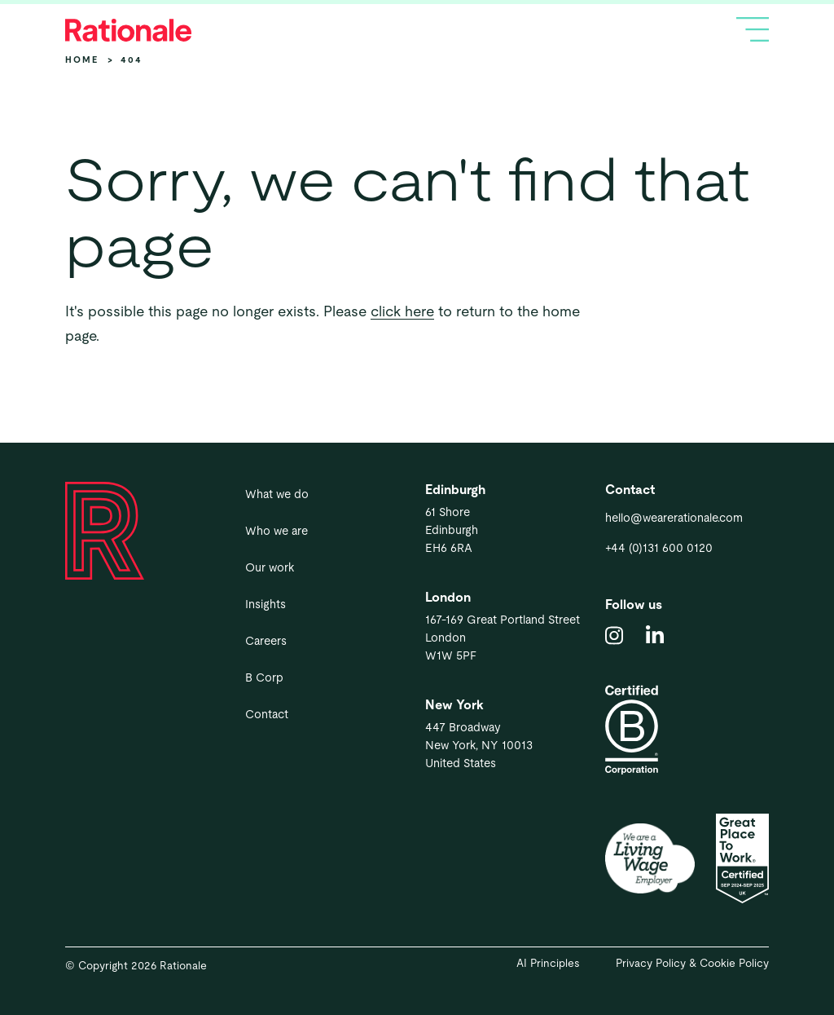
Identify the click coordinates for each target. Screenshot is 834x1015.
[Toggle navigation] (752, 29)
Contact (266, 714)
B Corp (264, 677)
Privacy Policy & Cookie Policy (692, 963)
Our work (269, 567)
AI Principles (548, 963)
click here (402, 311)
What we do (277, 494)
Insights (265, 604)
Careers (266, 640)
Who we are (276, 530)
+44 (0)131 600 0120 (659, 547)
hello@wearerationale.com (674, 517)
